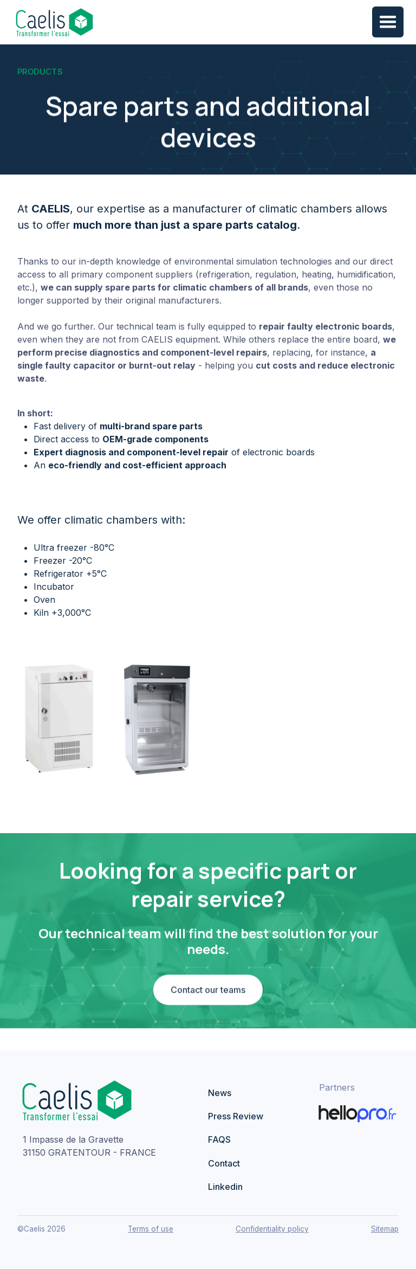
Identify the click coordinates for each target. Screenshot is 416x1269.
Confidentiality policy (272, 1229)
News (219, 1092)
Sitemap (385, 1229)
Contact (224, 1163)
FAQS (219, 1139)
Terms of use (150, 1229)
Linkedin (225, 1186)
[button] (388, 22)
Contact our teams (208, 992)
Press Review (235, 1116)
